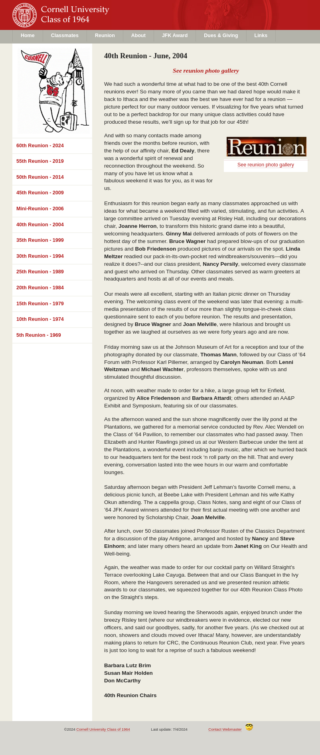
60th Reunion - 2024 (40, 145)
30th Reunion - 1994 (40, 256)
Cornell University (77, 7)
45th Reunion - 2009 (40, 193)
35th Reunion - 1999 (40, 240)
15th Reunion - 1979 (40, 303)
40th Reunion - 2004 (40, 224)
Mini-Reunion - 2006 (40, 208)
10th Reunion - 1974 (40, 319)
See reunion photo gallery (206, 70)
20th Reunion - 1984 (40, 288)
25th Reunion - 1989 (40, 272)
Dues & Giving (221, 35)
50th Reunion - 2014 (40, 177)
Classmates (65, 35)
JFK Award (175, 35)
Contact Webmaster (224, 729)
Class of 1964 (77, 22)
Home (28, 35)
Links (261, 35)
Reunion (105, 35)
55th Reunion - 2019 (40, 161)
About (138, 35)
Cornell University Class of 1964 (103, 729)
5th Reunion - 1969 (38, 335)
